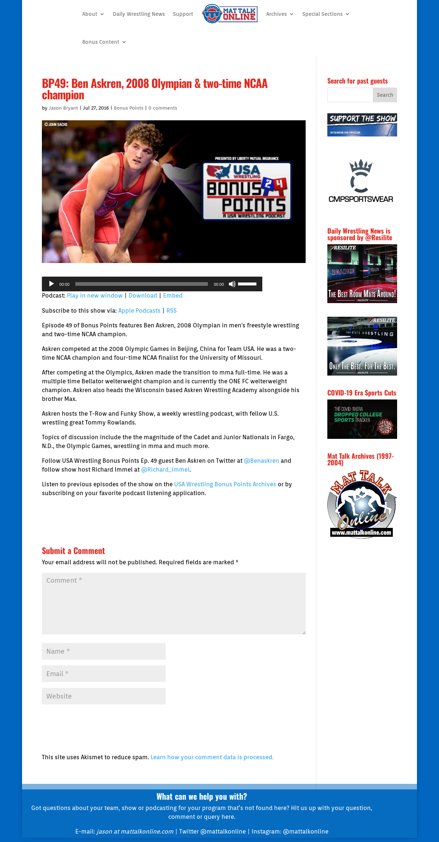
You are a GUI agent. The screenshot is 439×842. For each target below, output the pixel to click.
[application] (152, 284)
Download (143, 295)
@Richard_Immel (165, 469)
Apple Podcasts (139, 310)
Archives (276, 14)
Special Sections (322, 14)
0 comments (162, 108)
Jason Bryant (63, 108)
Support (183, 14)
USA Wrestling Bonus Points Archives (225, 484)
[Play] (51, 284)
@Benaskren (261, 460)
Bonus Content (100, 42)
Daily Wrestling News (139, 14)
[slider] (141, 284)
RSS (171, 310)
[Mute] (232, 284)
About (89, 14)
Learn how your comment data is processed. (212, 757)
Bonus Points (128, 108)
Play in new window (95, 295)
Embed (173, 295)
